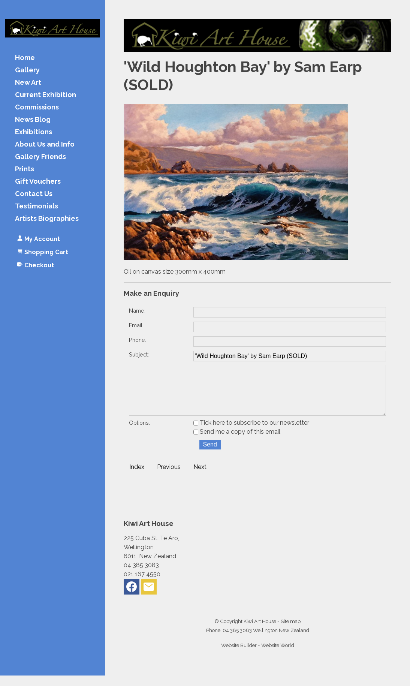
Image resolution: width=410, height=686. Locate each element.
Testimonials (36, 206)
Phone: (137, 340)
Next (199, 477)
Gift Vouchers (38, 181)
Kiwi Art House (260, 632)
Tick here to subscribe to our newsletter (251, 433)
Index (136, 477)
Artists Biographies (47, 218)
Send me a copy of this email (236, 442)
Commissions (37, 107)
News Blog (33, 119)
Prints (24, 169)
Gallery (27, 70)
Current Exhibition (45, 95)
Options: (139, 433)
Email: (136, 325)
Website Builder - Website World (257, 656)
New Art (28, 82)
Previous (169, 477)
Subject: (139, 354)
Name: (137, 310)
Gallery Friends (40, 156)
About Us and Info (45, 144)
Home (25, 57)
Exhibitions (33, 132)
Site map (291, 632)
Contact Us (33, 194)
